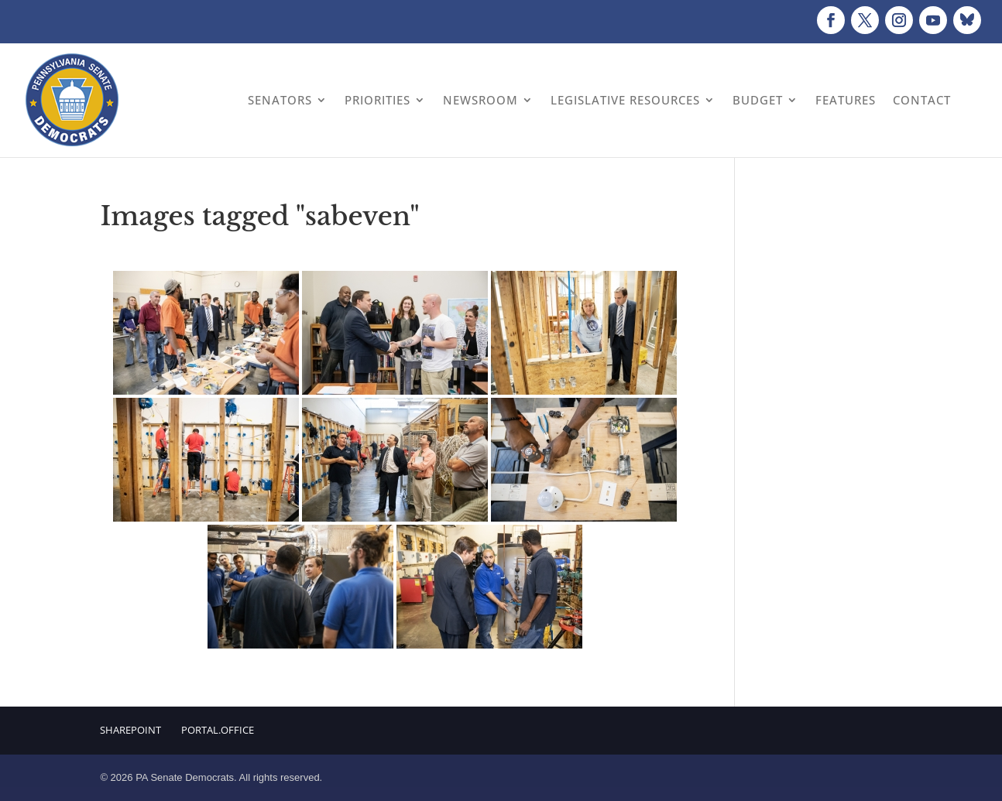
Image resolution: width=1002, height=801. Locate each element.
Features (845, 100)
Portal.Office (217, 730)
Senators (280, 100)
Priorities (377, 100)
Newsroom (480, 100)
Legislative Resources (625, 100)
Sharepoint (130, 730)
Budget (758, 100)
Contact (922, 100)
